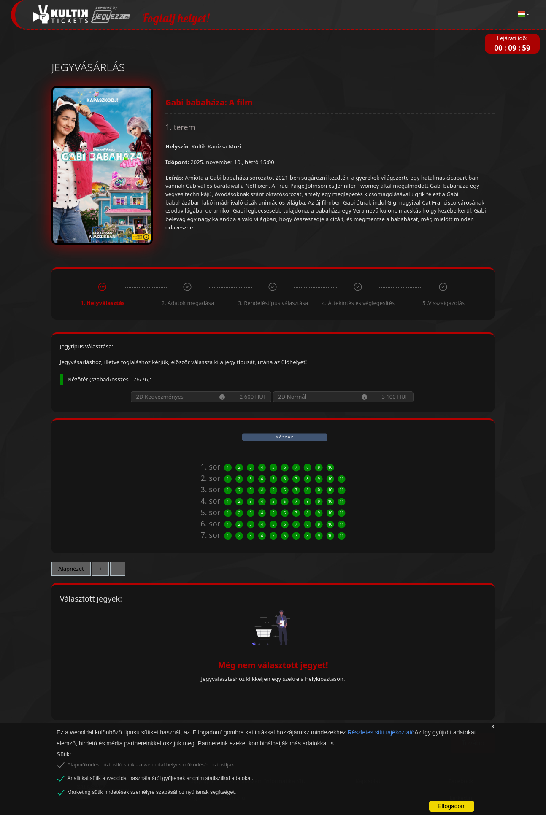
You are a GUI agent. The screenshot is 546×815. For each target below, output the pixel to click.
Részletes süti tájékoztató (380, 732)
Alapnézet (71, 568)
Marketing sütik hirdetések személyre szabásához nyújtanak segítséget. (151, 792)
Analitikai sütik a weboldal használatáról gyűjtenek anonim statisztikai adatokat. (160, 778)
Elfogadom (452, 806)
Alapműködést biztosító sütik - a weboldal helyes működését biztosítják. (151, 765)
